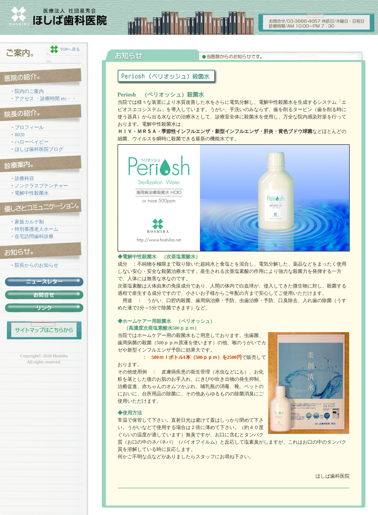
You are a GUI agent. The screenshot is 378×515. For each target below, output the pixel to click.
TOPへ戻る (70, 49)
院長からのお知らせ (36, 265)
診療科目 (24, 178)
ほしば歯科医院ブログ (39, 149)
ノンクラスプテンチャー (41, 186)
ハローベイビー (32, 142)
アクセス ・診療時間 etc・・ (45, 98)
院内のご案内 (29, 91)
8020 (19, 134)
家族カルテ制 (29, 222)
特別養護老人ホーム (36, 229)
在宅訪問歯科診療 (34, 236)
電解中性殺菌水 (32, 193)
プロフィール (29, 127)
